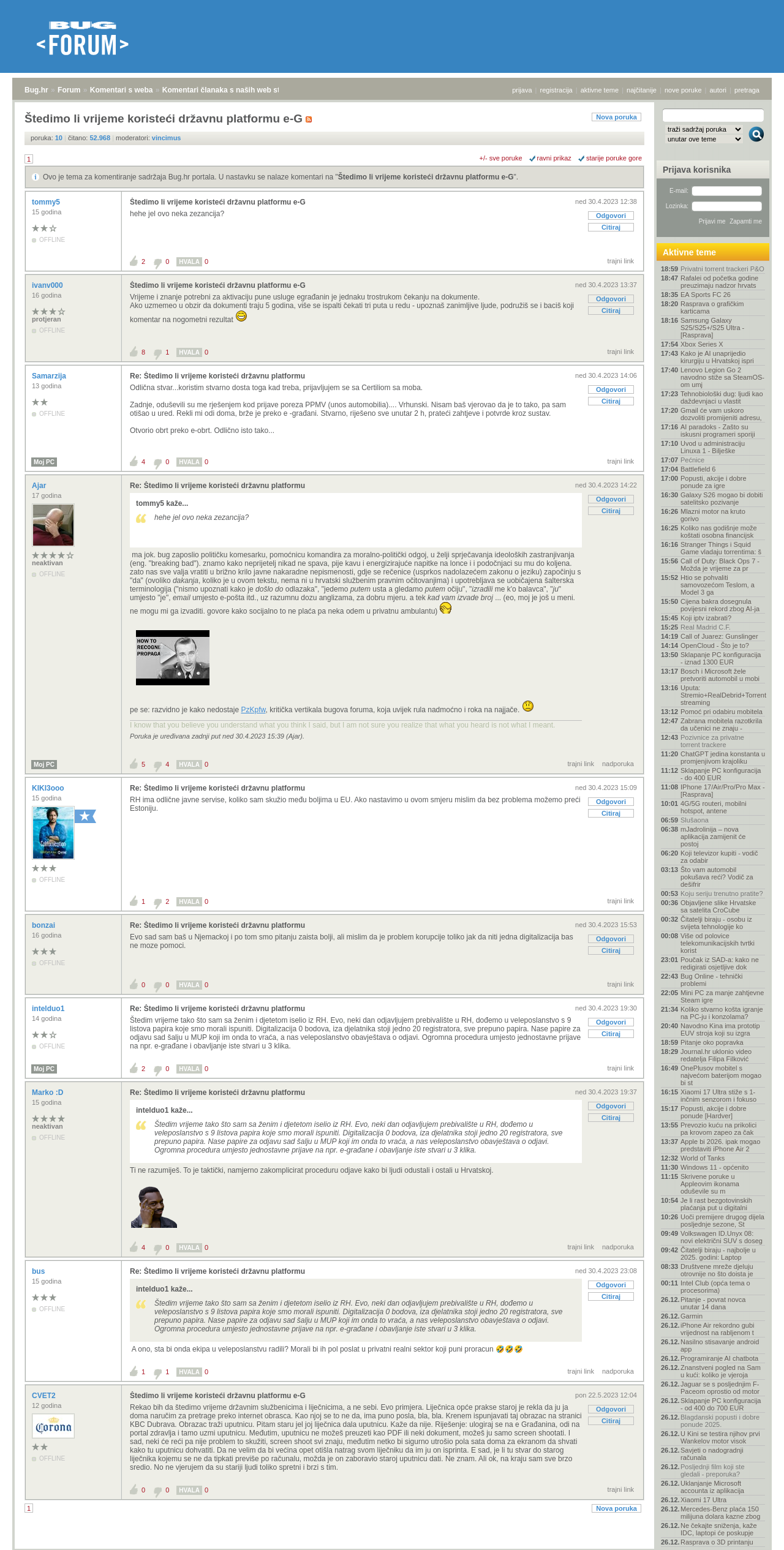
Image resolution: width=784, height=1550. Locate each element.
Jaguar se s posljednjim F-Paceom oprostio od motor (720, 1387)
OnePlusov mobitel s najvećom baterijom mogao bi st (720, 1075)
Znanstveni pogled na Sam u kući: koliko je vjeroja (720, 1371)
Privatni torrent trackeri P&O (722, 269)
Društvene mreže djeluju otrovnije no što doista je (716, 1270)
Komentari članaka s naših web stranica (231, 90)
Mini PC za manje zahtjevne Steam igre (722, 996)
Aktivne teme (689, 252)
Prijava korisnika (697, 170)
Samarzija (50, 376)
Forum (69, 90)
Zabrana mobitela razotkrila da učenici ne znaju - (721, 724)
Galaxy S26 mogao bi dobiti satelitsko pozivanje (721, 498)
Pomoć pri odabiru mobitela (721, 711)
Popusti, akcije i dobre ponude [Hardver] (713, 1112)
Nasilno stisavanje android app (719, 1345)
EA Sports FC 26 (705, 294)
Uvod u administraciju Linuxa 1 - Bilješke (712, 447)
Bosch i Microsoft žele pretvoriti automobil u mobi (720, 675)
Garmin (691, 1316)
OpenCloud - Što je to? (714, 645)
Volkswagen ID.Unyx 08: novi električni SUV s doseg (721, 1237)
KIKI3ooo (49, 788)
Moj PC (44, 462)
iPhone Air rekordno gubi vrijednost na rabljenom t (717, 1329)
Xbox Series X (701, 344)
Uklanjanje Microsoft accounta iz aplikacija (712, 1487)
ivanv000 (48, 285)
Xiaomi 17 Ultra (703, 1499)
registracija (556, 90)
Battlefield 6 (697, 469)
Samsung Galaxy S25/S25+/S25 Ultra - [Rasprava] (712, 328)
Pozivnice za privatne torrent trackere (712, 741)
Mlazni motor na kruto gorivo (712, 515)
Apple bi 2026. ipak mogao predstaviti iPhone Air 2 (720, 1145)
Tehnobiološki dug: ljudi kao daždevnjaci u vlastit (721, 397)
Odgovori (611, 215)
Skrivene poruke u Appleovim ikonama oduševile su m (709, 1184)
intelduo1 (49, 1008)
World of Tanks (702, 1158)
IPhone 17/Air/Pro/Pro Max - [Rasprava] (722, 790)
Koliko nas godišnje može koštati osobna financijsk (718, 531)
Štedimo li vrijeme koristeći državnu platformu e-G (426, 177)
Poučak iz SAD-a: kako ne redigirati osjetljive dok (719, 963)
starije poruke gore (614, 158)
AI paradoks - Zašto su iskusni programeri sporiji (717, 430)
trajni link (621, 261)
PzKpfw (253, 709)
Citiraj (610, 227)
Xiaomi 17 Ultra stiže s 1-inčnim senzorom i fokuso (718, 1095)
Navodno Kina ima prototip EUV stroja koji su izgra (720, 1029)
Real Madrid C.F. (705, 627)
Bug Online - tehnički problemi (711, 980)
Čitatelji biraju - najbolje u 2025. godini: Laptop (718, 1253)
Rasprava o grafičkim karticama (712, 307)
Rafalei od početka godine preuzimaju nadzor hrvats (719, 281)
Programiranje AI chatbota (719, 1358)
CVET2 (45, 1395)
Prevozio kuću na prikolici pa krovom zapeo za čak (718, 1128)
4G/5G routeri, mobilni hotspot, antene (713, 807)
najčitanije (642, 90)
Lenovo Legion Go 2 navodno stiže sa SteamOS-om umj (722, 377)
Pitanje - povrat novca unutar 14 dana (712, 1303)
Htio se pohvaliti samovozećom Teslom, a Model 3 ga (717, 585)
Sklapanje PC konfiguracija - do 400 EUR (720, 774)
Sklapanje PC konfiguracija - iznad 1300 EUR (720, 658)
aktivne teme (600, 90)
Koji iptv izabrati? (705, 618)
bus (39, 1271)
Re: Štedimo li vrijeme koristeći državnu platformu (217, 376)
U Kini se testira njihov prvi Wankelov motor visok (720, 1437)
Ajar (40, 485)
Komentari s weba (121, 90)
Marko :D (49, 1092)
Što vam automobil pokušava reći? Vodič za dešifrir (716, 877)
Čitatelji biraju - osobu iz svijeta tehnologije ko (716, 923)
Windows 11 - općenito (714, 1167)
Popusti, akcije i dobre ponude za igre (713, 482)
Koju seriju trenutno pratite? (721, 893)
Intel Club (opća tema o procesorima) (715, 1286)
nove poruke (683, 90)
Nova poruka (616, 117)
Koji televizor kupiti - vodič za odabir (719, 856)
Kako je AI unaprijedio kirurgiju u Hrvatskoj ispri (717, 357)
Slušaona (694, 820)
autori (718, 90)
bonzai (44, 925)
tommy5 (47, 202)
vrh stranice (750, 1532)
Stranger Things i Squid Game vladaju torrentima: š (720, 548)
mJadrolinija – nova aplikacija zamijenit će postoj (712, 837)
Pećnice (692, 460)
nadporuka (618, 763)
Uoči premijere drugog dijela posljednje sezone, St (722, 1220)
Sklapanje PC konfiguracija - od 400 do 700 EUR (720, 1404)
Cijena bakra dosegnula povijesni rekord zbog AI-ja (720, 605)
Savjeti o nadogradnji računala (712, 1454)
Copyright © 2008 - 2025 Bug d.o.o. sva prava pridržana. (392, 1546)
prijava (522, 90)
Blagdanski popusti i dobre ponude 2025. (720, 1420)
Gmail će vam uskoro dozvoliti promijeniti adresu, (721, 414)
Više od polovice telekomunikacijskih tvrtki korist (717, 943)
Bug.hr (36, 90)
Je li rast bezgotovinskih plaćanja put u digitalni (716, 1204)
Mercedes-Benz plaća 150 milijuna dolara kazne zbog (720, 1512)
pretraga (747, 90)
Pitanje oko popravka (712, 1042)
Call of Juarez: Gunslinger (719, 636)
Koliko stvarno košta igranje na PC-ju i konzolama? (721, 1013)
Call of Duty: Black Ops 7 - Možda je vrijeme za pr (720, 564)
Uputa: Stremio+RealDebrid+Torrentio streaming (722, 695)
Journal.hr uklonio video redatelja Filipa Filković (716, 1055)
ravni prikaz (554, 158)
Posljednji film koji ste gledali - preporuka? (712, 1470)
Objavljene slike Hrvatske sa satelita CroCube (718, 906)
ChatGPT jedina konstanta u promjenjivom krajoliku (722, 757)
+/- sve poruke (501, 158)
